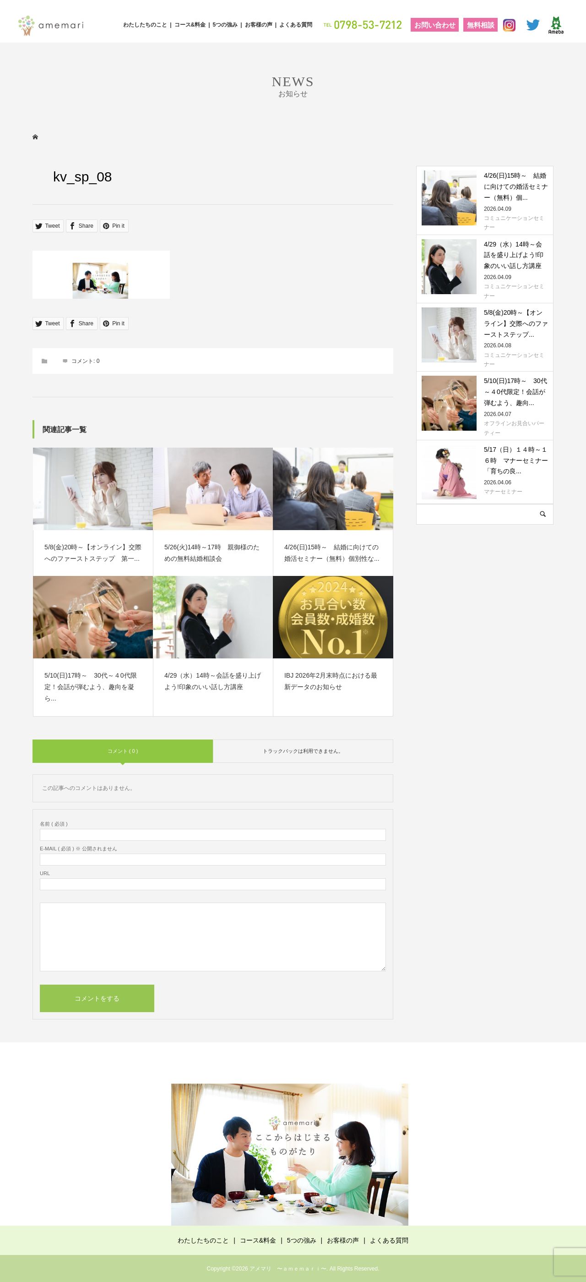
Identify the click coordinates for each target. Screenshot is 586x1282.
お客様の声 (258, 25)
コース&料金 (190, 25)
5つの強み (225, 25)
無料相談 (480, 25)
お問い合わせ (435, 25)
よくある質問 (295, 25)
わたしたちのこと (145, 25)
